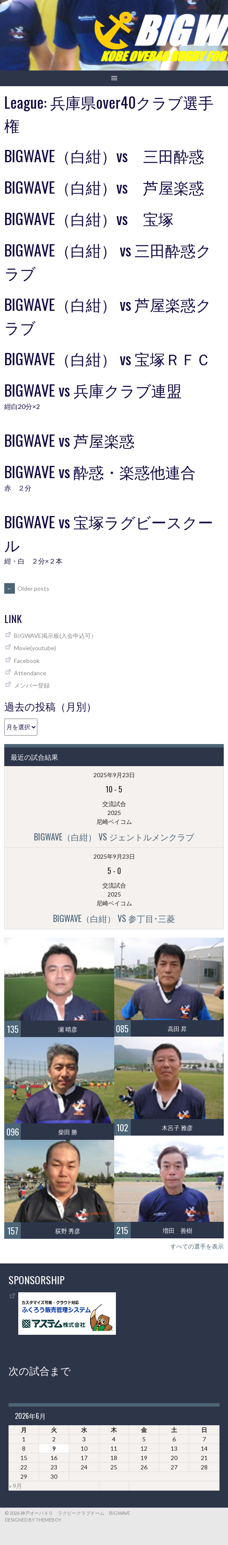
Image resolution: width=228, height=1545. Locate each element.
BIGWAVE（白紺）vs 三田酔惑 (104, 155)
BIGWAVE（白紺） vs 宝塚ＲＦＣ (107, 358)
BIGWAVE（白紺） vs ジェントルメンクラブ (114, 836)
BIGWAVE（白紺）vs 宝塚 (89, 218)
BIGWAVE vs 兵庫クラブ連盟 (93, 389)
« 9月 (15, 1485)
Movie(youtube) (35, 647)
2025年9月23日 (114, 774)
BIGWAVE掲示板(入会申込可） (55, 635)
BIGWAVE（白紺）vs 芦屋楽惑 (104, 186)
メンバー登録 (32, 685)
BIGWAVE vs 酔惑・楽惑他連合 (100, 471)
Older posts (26, 588)
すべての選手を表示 (197, 1246)
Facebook (26, 660)
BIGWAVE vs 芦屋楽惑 (69, 440)
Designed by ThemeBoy (33, 1519)
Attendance (30, 673)
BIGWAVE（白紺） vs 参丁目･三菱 (114, 918)
